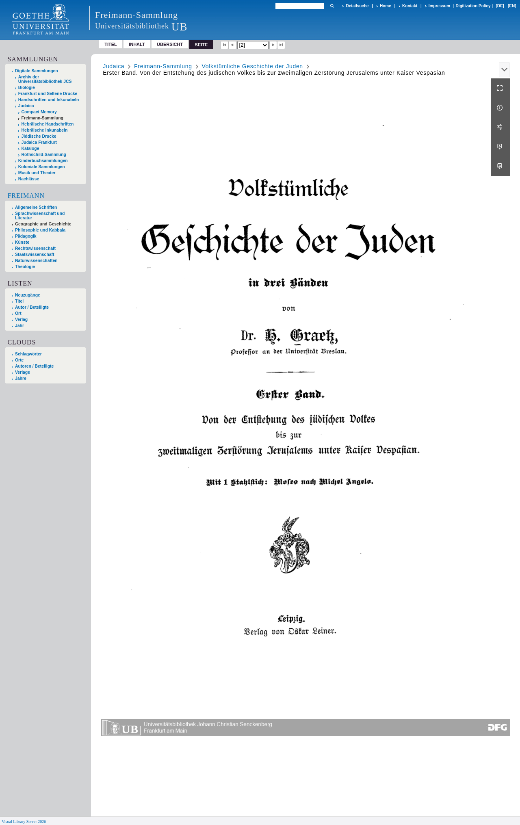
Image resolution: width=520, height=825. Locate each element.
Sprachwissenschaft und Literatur (40, 215)
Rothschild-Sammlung (44, 154)
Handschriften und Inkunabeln (48, 99)
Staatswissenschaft (34, 254)
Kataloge (30, 148)
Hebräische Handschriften (48, 124)
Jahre (20, 378)
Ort (18, 313)
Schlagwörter (28, 354)
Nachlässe (28, 179)
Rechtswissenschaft (35, 248)
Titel (110, 44)
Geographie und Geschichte (43, 224)
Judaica (26, 106)
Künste (22, 242)
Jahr (19, 325)
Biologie (26, 87)
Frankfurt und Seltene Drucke (48, 93)
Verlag (21, 319)
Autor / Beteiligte (32, 307)
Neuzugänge (27, 295)
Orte (19, 360)
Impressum (439, 6)
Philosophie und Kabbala (40, 230)
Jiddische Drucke (39, 136)
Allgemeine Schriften (36, 207)
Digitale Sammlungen (36, 71)
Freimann (26, 195)
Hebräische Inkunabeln (45, 130)
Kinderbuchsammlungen (43, 160)
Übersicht (170, 44)
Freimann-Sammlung (42, 118)
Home (385, 6)
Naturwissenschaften (36, 260)
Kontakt (409, 6)
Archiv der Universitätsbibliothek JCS (45, 79)
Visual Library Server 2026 (24, 821)
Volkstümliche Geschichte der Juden (252, 66)
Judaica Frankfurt (39, 142)
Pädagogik (26, 236)
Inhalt (137, 44)
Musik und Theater (37, 173)
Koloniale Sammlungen (41, 167)
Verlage (22, 372)
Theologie (25, 266)
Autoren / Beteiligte (34, 366)
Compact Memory (39, 112)
